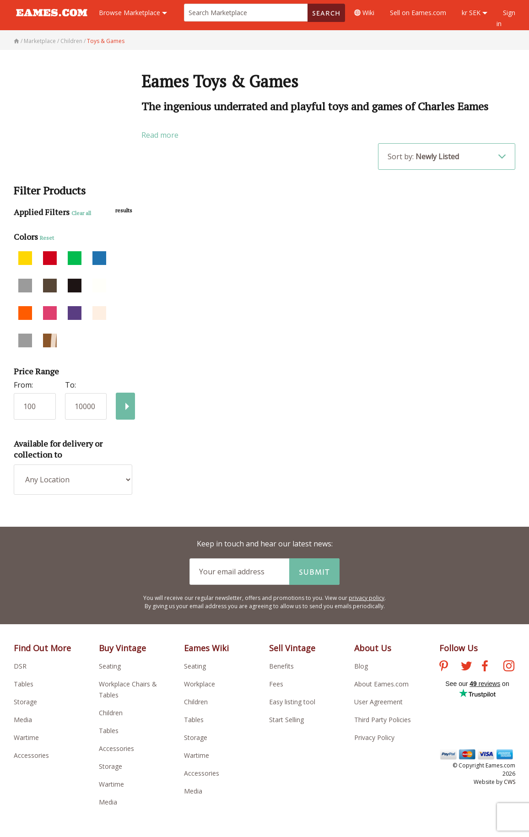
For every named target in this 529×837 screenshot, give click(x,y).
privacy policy (366, 598)
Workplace (199, 684)
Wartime (26, 737)
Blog (361, 666)
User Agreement (378, 701)
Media (23, 719)
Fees (276, 684)
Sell (418, 12)
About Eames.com (381, 684)
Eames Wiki (206, 648)
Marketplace (133, 12)
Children (111, 712)
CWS (509, 782)
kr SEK (474, 12)
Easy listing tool (292, 701)
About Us (372, 648)
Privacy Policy (374, 737)
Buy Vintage (122, 648)
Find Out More (42, 648)
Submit (314, 572)
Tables (23, 684)
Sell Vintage (292, 648)
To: (70, 385)
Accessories (31, 755)
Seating (110, 666)
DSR (20, 666)
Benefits (281, 666)
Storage (25, 701)
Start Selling (286, 719)
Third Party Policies (382, 719)
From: (23, 385)
